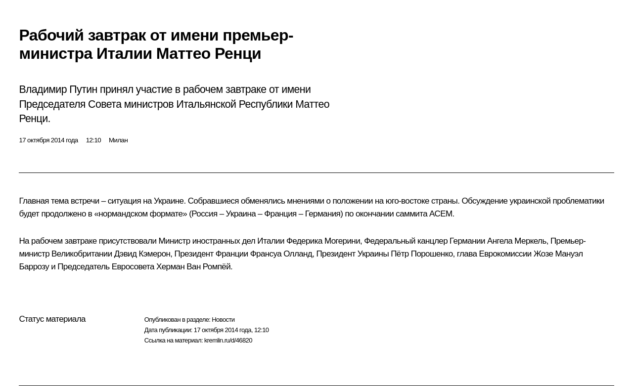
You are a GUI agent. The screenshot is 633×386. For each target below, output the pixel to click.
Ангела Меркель (516, 241)
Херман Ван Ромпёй (193, 266)
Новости (223, 319)
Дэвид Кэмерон (142, 253)
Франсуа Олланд (281, 253)
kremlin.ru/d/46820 (228, 340)
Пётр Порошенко (421, 253)
